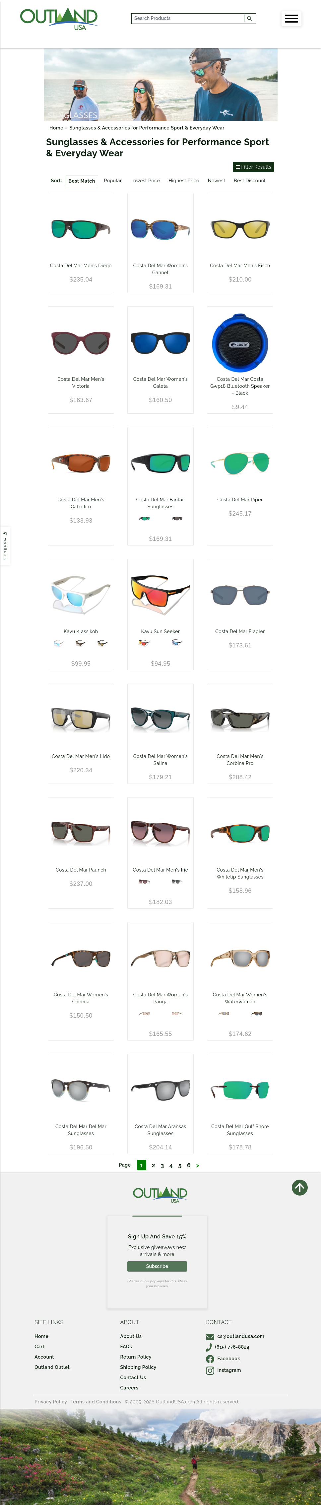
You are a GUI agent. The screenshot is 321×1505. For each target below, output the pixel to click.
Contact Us (133, 1377)
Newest (216, 180)
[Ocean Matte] (177, 643)
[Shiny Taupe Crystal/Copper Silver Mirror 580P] (144, 1013)
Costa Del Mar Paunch (81, 870)
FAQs (126, 1346)
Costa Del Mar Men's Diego (81, 265)
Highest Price (183, 180)
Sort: (56, 180)
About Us (131, 1336)
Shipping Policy (138, 1367)
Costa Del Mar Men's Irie (160, 870)
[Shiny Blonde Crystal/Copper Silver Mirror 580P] (223, 1013)
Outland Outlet (52, 1367)
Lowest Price (145, 180)
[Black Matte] (102, 643)
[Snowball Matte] (59, 643)
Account (44, 1357)
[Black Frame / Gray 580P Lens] (177, 518)
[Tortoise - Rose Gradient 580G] (144, 881)
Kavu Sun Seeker (160, 631)
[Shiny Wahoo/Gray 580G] (256, 1013)
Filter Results (253, 167)
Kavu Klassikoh (81, 631)
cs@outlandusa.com (235, 1336)
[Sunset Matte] (144, 643)
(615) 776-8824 (228, 1347)
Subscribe (157, 1266)
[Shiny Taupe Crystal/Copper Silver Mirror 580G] (177, 1013)
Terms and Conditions (95, 1401)
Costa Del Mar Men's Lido (81, 756)
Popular (113, 180)
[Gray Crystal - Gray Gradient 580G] (177, 881)
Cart (39, 1346)
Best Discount (250, 180)
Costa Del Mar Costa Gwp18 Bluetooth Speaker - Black (240, 386)
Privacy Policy (50, 1401)
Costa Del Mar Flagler (240, 631)
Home (56, 127)
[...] (188, 18)
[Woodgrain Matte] (81, 643)
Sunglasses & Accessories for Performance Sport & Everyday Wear (147, 127)
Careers (129, 1387)
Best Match (82, 181)
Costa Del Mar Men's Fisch (240, 265)
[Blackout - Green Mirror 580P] (144, 518)
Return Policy (135, 1357)
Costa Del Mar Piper (240, 499)
